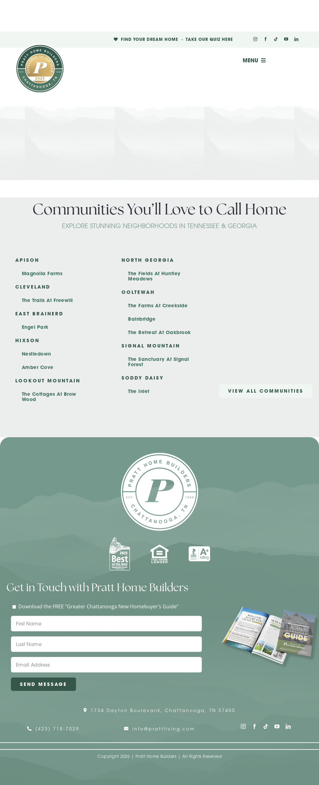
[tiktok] (276, 39)
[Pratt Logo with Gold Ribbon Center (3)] (40, 46)
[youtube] (286, 39)
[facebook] (266, 39)
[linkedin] (296, 39)
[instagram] (255, 39)
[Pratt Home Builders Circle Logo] (159, 455)
